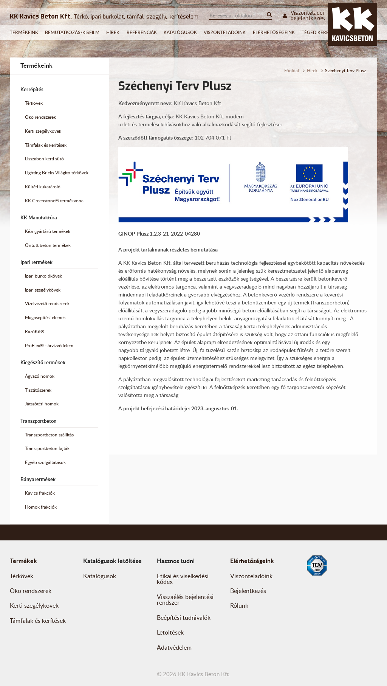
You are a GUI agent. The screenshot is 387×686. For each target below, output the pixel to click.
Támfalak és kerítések (46, 145)
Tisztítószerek (38, 390)
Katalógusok (180, 32)
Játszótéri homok (42, 403)
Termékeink (24, 32)
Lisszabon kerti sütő (44, 158)
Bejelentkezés (248, 591)
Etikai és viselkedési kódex (183, 579)
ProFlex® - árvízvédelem (49, 345)
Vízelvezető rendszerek (47, 303)
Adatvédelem (174, 647)
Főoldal (291, 70)
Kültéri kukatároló (42, 186)
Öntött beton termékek (48, 245)
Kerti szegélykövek (43, 131)
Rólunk (239, 605)
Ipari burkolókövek (43, 276)
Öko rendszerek (40, 117)
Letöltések (170, 632)
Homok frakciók (41, 507)
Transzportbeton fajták (47, 448)
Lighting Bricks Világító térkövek (56, 172)
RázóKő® (34, 331)
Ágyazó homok (39, 376)
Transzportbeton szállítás (49, 434)
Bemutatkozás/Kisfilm (72, 32)
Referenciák (142, 32)
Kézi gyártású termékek (47, 231)
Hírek (112, 32)
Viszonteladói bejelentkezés (304, 16)
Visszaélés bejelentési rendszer (185, 600)
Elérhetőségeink (274, 32)
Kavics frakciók (40, 493)
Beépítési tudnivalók (184, 617)
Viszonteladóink (225, 32)
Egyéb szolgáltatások (45, 462)
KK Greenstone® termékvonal (55, 200)
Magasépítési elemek (45, 317)
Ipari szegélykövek (42, 290)
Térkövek (34, 103)
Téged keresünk (321, 32)
